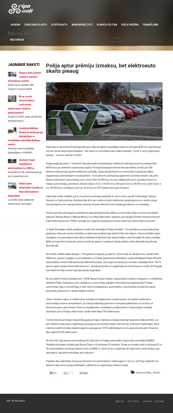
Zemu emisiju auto (35, 24)
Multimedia (17, 39)
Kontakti (159, 401)
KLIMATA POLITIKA (107, 24)
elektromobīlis (143, 372)
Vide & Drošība (130, 24)
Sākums (119, 401)
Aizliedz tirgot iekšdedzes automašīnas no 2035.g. (21, 164)
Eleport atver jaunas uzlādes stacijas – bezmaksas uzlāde (24, 76)
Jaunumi (15, 24)
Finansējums (150, 24)
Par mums (133, 401)
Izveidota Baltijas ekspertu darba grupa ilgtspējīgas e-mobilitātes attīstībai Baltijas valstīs (25, 136)
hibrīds (156, 372)
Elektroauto (59, 24)
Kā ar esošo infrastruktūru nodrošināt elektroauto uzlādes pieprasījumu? (21, 104)
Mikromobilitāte (82, 24)
